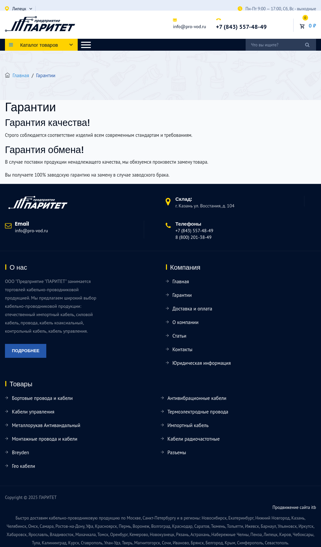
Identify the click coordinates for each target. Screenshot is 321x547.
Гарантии (182, 295)
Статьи (179, 336)
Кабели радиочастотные (194, 439)
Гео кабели (23, 466)
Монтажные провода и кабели (44, 439)
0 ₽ (312, 25)
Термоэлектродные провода (198, 412)
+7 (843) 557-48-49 (241, 26)
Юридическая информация (202, 363)
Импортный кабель (188, 425)
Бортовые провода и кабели (42, 398)
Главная (21, 75)
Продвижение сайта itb (294, 507)
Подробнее (25, 351)
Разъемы (177, 452)
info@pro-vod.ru (189, 26)
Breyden (20, 452)
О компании (186, 322)
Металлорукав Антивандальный (46, 425)
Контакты (183, 349)
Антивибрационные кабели (197, 398)
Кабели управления (33, 412)
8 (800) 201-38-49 (194, 237)
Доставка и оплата (192, 308)
